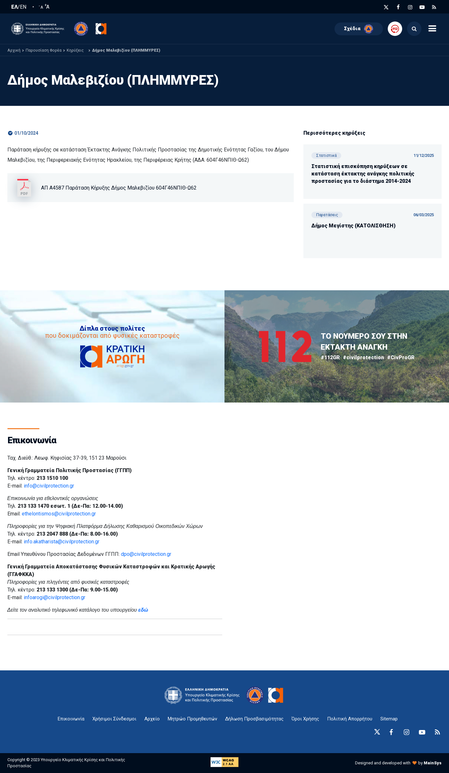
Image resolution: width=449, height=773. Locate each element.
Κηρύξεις (75, 50)
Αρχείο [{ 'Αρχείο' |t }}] (152, 719)
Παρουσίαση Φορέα (44, 50)
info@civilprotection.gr (49, 486)
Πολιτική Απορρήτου (349, 719)
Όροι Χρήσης (305, 719)
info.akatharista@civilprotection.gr (61, 542)
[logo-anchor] (204, 695)
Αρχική (14, 50)
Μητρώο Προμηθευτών (192, 719)
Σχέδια (358, 29)
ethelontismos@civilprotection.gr (59, 514)
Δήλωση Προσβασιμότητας (254, 719)
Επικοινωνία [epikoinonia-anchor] (71, 719)
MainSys (433, 762)
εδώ (143, 610)
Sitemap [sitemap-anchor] (389, 719)
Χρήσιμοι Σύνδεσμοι (114, 719)
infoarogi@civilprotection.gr (54, 597)
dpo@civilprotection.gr (146, 554)
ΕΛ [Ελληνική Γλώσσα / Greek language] (14, 7)
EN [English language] (23, 7)
